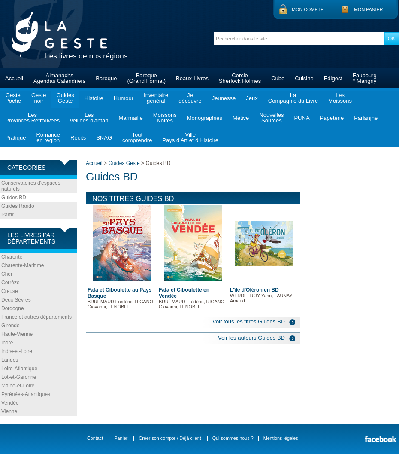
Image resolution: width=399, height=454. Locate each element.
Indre (7, 343)
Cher (6, 274)
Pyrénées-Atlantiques (25, 394)
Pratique (15, 137)
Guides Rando (17, 206)
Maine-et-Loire (17, 386)
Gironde (10, 326)
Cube (277, 78)
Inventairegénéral (156, 98)
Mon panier (368, 9)
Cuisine (304, 78)
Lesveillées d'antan (89, 118)
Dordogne (12, 308)
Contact (95, 438)
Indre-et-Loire (16, 351)
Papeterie (332, 118)
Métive (241, 118)
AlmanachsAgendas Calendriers (59, 78)
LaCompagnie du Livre (293, 98)
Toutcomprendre (137, 137)
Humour (123, 98)
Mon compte (307, 9)
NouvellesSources (271, 118)
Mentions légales (280, 438)
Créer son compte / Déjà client (170, 438)
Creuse (9, 291)
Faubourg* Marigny (365, 78)
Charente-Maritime (22, 265)
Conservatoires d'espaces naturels (30, 186)
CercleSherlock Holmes (240, 78)
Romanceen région (48, 137)
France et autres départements (36, 317)
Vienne (9, 411)
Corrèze (10, 283)
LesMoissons (340, 98)
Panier (120, 438)
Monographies (204, 118)
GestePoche (13, 98)
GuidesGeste (65, 98)
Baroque (106, 78)
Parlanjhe (366, 118)
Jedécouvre (189, 98)
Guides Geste (123, 163)
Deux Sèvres (16, 300)
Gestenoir (38, 98)
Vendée (10, 403)
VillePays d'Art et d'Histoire (190, 137)
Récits (78, 137)
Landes (9, 360)
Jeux (251, 98)
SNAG (104, 137)
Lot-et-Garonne (18, 377)
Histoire (94, 98)
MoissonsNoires (165, 118)
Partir (7, 215)
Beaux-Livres (192, 78)
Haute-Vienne (17, 334)
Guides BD (13, 198)
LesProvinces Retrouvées (32, 118)
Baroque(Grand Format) (146, 78)
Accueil (14, 78)
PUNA (301, 118)
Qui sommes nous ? (233, 438)
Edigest (333, 78)
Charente (11, 257)
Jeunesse (224, 98)
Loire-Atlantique (19, 369)
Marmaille (130, 118)
